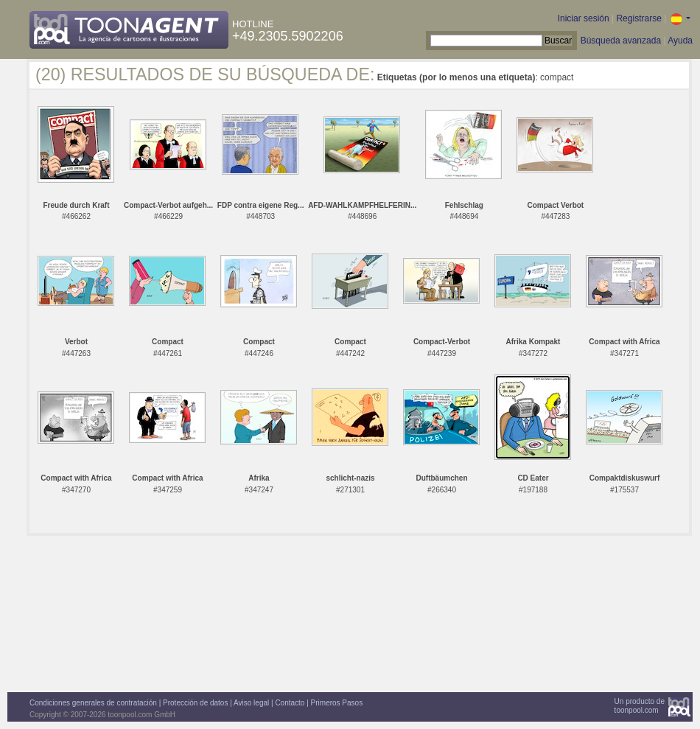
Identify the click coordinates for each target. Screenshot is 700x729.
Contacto (289, 703)
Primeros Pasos (337, 703)
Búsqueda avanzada (621, 40)
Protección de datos (195, 703)
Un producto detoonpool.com (640, 705)
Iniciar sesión (583, 18)
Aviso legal (251, 703)
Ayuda (680, 40)
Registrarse (638, 18)
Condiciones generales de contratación (93, 703)
